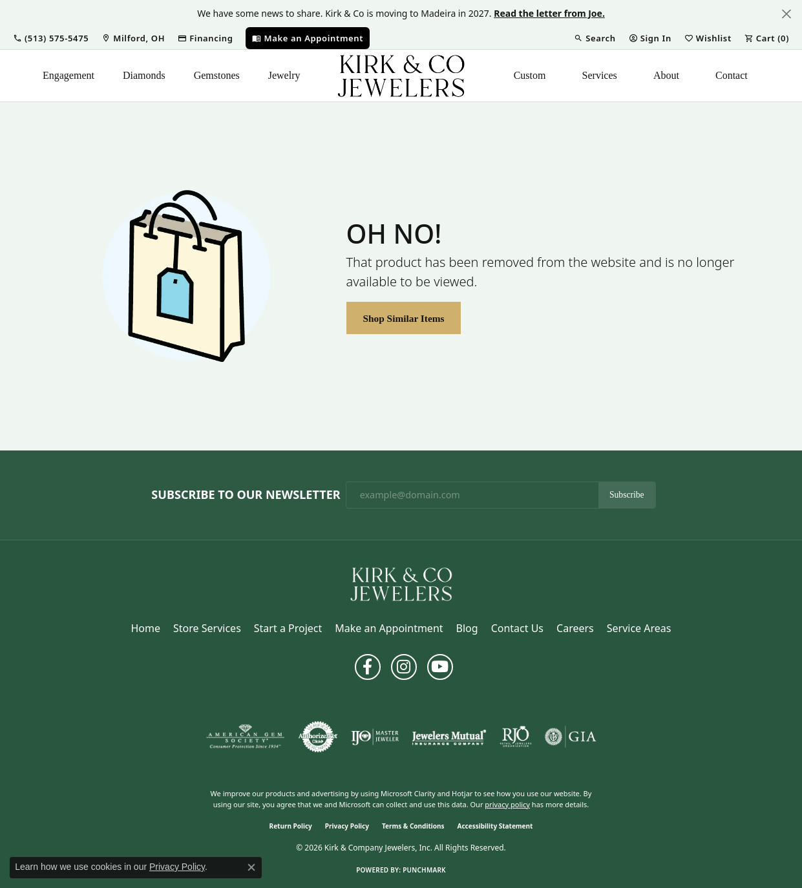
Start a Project (288, 628)
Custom (530, 75)
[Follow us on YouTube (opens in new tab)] (440, 667)
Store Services (207, 628)
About (666, 75)
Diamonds (144, 75)
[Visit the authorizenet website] (318, 737)
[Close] (786, 14)
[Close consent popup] (251, 867)
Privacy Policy (347, 826)
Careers (575, 628)
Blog (467, 628)
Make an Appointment (389, 628)
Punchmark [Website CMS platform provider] (424, 869)
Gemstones (217, 75)
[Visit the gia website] (570, 737)
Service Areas (639, 628)
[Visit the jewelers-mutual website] (449, 737)
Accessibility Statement (495, 826)
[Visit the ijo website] (375, 737)
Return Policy (290, 826)
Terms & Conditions (413, 826)
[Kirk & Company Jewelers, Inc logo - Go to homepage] (401, 75)
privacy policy (507, 804)
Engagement (68, 75)
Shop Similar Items (403, 318)
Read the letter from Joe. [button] (549, 13)
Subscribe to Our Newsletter (245, 495)
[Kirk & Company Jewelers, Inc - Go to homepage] (401, 583)
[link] (133, 38)
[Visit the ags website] (245, 737)
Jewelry (284, 75)
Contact (731, 75)
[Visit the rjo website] (516, 737)
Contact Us (517, 628)
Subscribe (626, 495)
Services (599, 75)
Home (146, 628)
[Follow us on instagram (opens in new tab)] (404, 667)
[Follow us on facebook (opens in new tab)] (368, 667)
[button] (51, 38)
